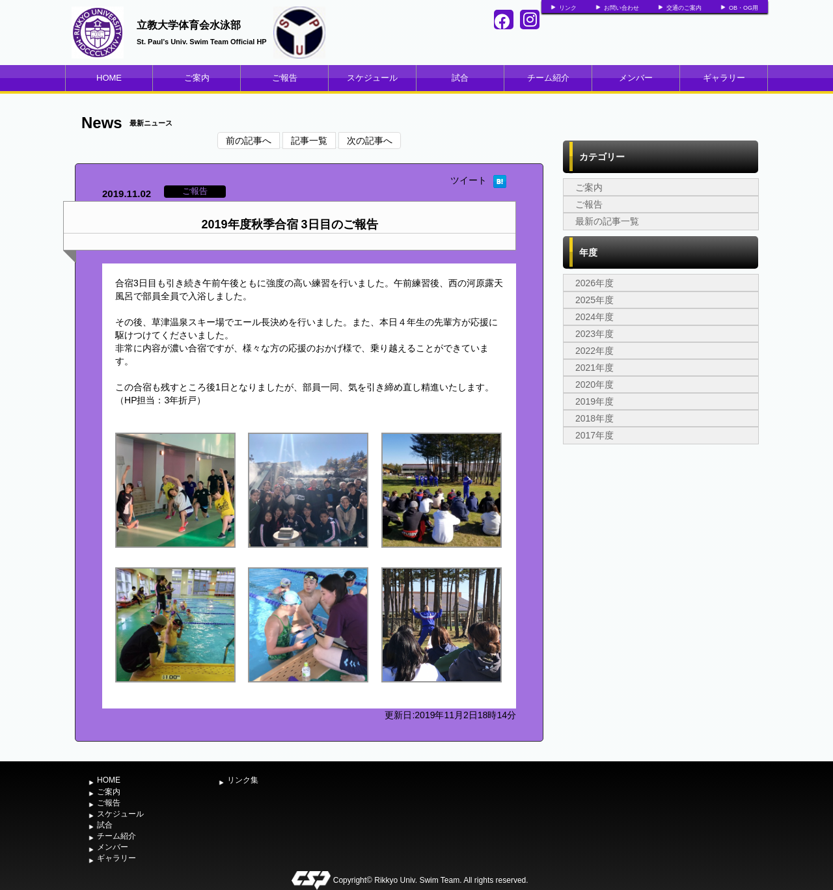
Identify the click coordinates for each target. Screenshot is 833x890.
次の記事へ (369, 140)
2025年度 (594, 300)
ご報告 (284, 78)
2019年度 (594, 401)
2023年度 (594, 334)
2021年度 (594, 367)
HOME (109, 78)
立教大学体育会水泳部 (189, 25)
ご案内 (197, 78)
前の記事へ (248, 140)
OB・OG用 (743, 8)
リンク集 (242, 780)
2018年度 (594, 418)
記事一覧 (309, 140)
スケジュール (372, 78)
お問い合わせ (621, 8)
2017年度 (594, 435)
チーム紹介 (548, 78)
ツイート (468, 180)
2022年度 (594, 350)
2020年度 (594, 384)
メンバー (636, 78)
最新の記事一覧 (607, 221)
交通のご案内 (684, 8)
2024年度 (594, 317)
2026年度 (594, 283)
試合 (460, 78)
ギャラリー (724, 78)
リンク (568, 8)
